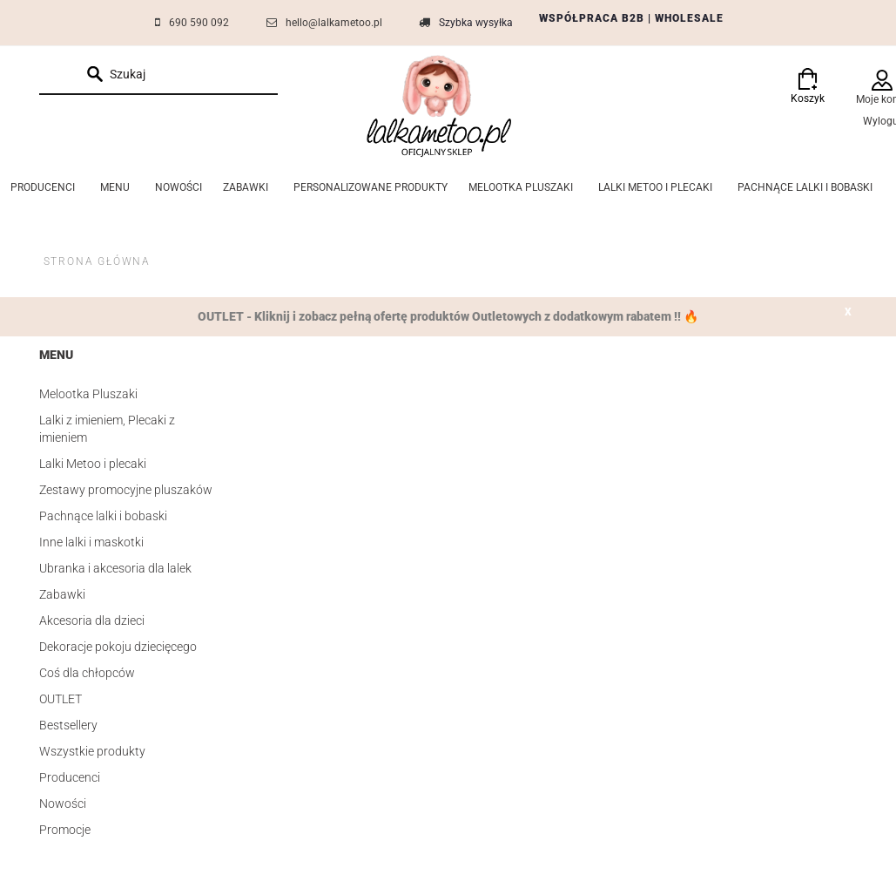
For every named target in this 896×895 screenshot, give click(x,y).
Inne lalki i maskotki (91, 542)
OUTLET (60, 699)
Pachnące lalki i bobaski (103, 516)
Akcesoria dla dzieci (92, 620)
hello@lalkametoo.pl (334, 23)
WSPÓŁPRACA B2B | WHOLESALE (631, 18)
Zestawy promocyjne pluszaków (125, 490)
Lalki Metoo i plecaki (92, 464)
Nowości (62, 803)
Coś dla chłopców (87, 673)
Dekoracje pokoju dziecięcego (118, 647)
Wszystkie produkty (92, 751)
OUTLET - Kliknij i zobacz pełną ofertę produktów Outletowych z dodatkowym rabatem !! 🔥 (448, 316)
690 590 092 (199, 23)
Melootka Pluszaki (88, 394)
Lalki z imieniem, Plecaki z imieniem (107, 428)
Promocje (65, 830)
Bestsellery (68, 725)
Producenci (69, 777)
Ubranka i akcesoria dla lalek (115, 568)
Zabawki (62, 594)
